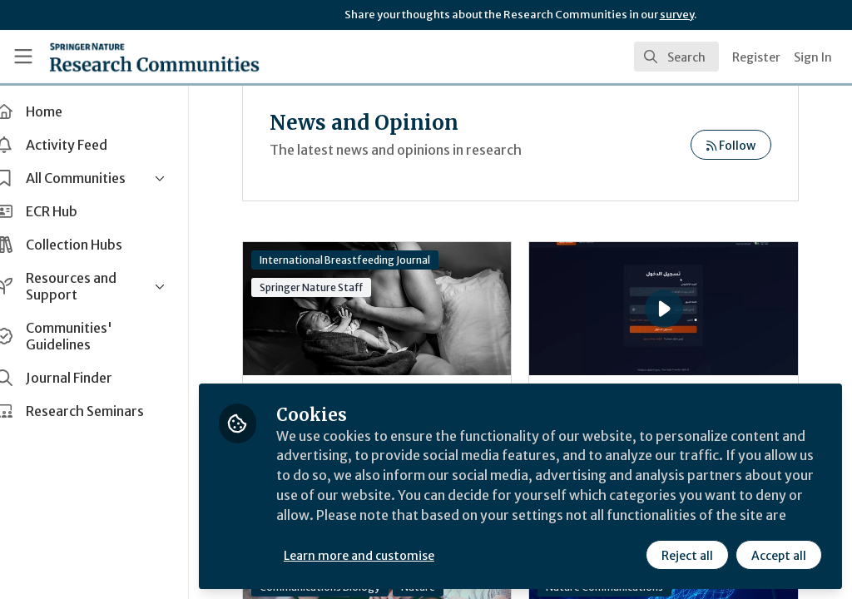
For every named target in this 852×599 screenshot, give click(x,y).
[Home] (154, 57)
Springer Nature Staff (335, 287)
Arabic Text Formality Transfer (616, 286)
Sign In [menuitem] (813, 57)
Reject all (687, 554)
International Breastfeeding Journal (369, 260)
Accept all (778, 554)
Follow (730, 145)
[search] (676, 57)
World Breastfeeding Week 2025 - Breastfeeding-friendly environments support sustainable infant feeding (395, 308)
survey (677, 14)
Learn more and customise (383, 554)
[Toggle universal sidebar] (23, 56)
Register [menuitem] (756, 57)
